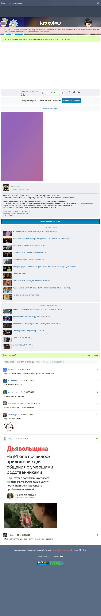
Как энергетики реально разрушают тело (28, 362)
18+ (98, 3)
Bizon (11, 581)
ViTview (11, 415)
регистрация (18, 3)
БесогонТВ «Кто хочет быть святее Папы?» (29, 298)
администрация (20, 596)
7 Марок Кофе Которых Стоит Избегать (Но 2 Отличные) (34, 355)
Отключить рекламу (71, 146)
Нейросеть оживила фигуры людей (26, 340)
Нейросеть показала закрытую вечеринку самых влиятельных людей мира (41, 284)
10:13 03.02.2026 (33, 449)
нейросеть (11, 261)
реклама (48, 596)
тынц (10, 484)
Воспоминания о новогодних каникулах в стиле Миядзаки (35, 277)
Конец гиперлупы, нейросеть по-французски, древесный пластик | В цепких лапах (44, 312)
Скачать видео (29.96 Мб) (50, 267)
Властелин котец (19, 319)
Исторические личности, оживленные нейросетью (32, 326)
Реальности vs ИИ (20, 383)
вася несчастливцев (15, 449)
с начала (86, 401)
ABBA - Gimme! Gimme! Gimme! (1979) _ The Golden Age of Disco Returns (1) (42, 333)
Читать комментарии (51, 154)
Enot (13, 232)
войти (43, 407)
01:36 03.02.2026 (21, 484)
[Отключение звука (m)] (84, 132)
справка (40, 596)
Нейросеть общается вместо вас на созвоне (30, 291)
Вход (3, 3)
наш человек (12, 426)
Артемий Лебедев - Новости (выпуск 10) (28, 305)
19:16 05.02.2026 (27, 426)
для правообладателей (62, 596)
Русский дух (12, 460)
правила (31, 596)
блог (85, 596)
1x (80, 132)
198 (23, 139)
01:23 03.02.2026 (23, 581)
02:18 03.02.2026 (27, 460)
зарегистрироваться (56, 407)
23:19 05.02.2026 (23, 415)
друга (27, 235)
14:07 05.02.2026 (27, 438)
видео (15, 235)
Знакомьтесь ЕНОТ (20, 390)
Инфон (55, 602)
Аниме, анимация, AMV (20, 259)
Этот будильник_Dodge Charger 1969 (27, 376)
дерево (95, 401)
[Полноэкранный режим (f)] (97, 132)
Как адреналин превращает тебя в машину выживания (34, 369)
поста (22, 235)
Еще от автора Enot (50, 351)
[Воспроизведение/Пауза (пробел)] (3, 132)
